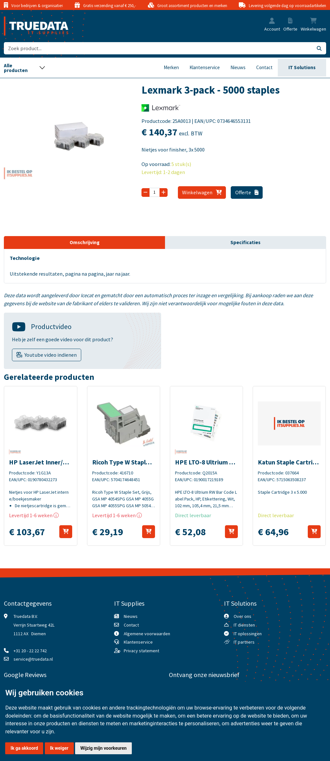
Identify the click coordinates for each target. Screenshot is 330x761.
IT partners (244, 642)
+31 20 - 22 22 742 (30, 651)
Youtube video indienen (50, 355)
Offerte (246, 192)
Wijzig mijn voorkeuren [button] (103, 748)
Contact (264, 67)
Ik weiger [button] (59, 748)
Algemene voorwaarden (147, 634)
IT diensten (244, 625)
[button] (272, 21)
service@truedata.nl (33, 659)
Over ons (242, 616)
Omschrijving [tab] (85, 242)
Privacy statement (141, 651)
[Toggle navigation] (24, 68)
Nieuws (238, 67)
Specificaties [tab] (245, 242)
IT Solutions (301, 67)
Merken (171, 67)
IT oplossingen (248, 634)
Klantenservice (204, 67)
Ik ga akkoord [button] (24, 748)
